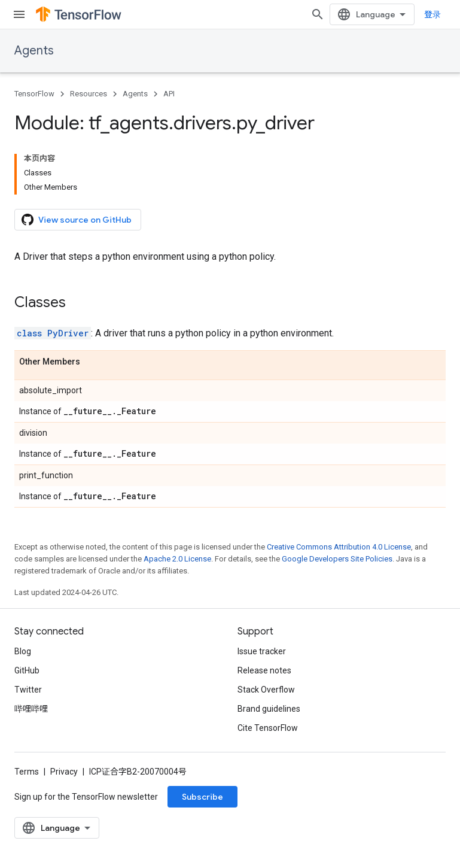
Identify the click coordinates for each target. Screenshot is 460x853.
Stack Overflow (266, 689)
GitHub (26, 670)
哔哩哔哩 (31, 709)
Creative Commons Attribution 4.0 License (339, 546)
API (169, 93)
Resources (88, 93)
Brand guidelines (268, 709)
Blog (22, 651)
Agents (34, 50)
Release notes (264, 670)
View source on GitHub (77, 220)
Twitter (28, 689)
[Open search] (317, 14)
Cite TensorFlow (267, 728)
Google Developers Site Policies (337, 558)
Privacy (64, 771)
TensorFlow (34, 93)
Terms (26, 771)
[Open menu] (19, 14)
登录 (432, 14)
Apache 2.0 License (177, 558)
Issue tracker (261, 651)
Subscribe (202, 796)
